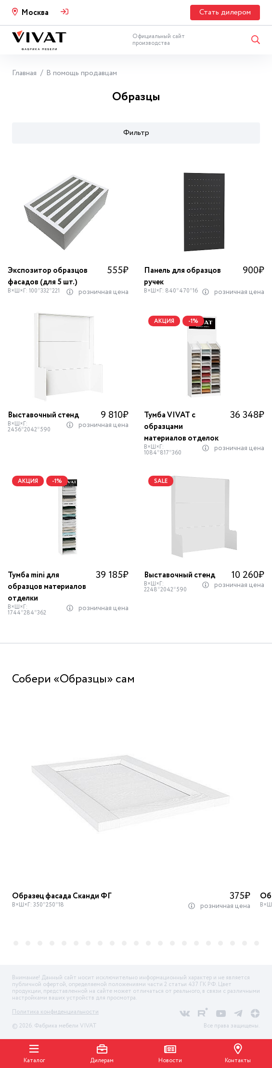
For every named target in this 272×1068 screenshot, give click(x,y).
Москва (35, 13)
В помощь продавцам (81, 73)
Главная (24, 73)
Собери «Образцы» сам (73, 679)
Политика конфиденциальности (55, 1012)
